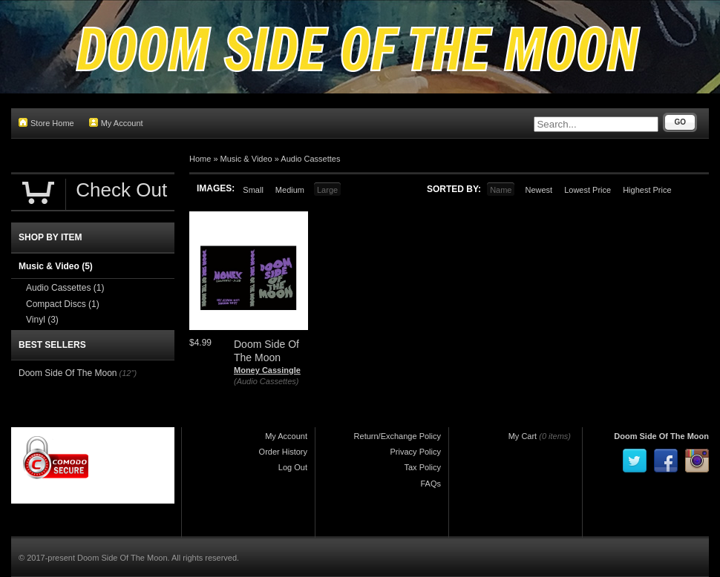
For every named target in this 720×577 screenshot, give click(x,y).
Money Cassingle (267, 370)
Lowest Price (587, 189)
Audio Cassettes (310, 158)
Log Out (292, 467)
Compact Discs (62, 304)
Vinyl (42, 319)
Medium (289, 189)
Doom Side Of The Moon (68, 373)
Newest (538, 189)
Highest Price (647, 189)
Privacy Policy (415, 451)
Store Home (46, 123)
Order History (283, 451)
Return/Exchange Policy (397, 436)
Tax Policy (422, 467)
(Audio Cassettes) (266, 381)
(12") (128, 373)
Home (200, 158)
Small (253, 189)
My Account (116, 123)
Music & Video (246, 158)
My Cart (522, 436)
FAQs (430, 483)
